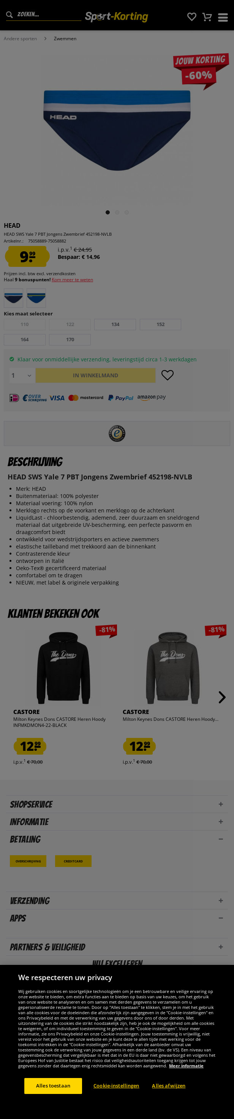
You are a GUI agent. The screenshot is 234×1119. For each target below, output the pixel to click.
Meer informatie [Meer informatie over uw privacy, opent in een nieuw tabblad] (186, 1066)
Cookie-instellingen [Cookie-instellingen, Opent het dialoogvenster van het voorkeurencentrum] (116, 1085)
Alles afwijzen (168, 1085)
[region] (117, 1042)
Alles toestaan (53, 1085)
